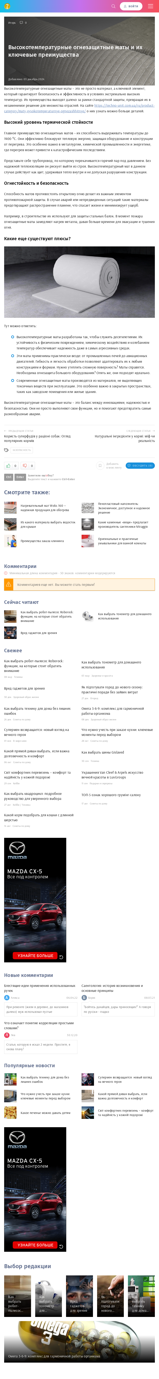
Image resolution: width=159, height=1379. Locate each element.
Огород (94, 698)
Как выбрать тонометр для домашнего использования (111, 664)
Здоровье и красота (102, 675)
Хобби (16, 783)
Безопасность (22, 450)
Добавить (109, 465)
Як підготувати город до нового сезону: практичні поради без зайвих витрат (112, 689)
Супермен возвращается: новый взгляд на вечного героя (36, 732)
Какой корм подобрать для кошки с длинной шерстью (39, 817)
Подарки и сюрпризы (101, 783)
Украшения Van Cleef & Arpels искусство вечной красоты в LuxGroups (112, 774)
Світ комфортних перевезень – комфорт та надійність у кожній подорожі (37, 774)
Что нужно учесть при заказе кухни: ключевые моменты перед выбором (117, 732)
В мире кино (20, 740)
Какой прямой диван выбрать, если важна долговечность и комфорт (36, 753)
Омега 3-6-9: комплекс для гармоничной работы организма (113, 711)
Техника (18, 676)
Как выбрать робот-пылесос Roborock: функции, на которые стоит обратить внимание (34, 666)
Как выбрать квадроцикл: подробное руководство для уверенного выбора (33, 796)
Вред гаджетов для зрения (24, 688)
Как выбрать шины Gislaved (103, 752)
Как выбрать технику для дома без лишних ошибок (37, 711)
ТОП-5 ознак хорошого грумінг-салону (111, 795)
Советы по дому (22, 719)
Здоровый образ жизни (26, 697)
